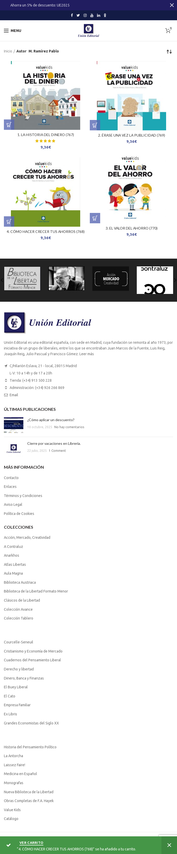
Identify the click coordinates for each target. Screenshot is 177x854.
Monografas (13, 783)
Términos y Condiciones (23, 496)
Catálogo (11, 819)
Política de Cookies (19, 514)
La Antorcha (13, 756)
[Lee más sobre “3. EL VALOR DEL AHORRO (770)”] (95, 218)
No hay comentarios (69, 427)
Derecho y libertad (19, 669)
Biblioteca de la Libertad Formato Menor (36, 591)
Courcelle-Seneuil (18, 642)
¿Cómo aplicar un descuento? (50, 420)
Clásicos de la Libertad (22, 600)
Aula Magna (13, 573)
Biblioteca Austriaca (20, 582)
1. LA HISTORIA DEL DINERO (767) (45, 134)
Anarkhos (11, 555)
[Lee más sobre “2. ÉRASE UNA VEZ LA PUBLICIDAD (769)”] (95, 125)
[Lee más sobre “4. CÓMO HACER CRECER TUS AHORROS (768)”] (9, 221)
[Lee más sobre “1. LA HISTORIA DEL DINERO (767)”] (9, 124)
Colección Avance (18, 609)
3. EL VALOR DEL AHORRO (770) (131, 228)
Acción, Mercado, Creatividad (27, 537)
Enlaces (10, 487)
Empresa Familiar (17, 705)
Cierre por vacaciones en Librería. (54, 443)
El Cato (9, 696)
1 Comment (57, 450)
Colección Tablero (18, 618)
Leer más (86, 354)
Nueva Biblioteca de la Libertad (28, 792)
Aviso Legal (13, 504)
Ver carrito (31, 842)
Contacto (11, 478)
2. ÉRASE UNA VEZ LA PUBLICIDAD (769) (131, 135)
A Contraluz (13, 546)
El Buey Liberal (16, 687)
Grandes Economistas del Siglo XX (31, 723)
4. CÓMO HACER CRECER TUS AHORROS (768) (45, 231)
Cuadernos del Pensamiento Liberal (32, 660)
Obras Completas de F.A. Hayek (29, 801)
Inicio (8, 51)
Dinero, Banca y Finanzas (24, 678)
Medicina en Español (20, 774)
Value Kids (12, 810)
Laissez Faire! (14, 765)
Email (14, 395)
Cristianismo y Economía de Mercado (33, 651)
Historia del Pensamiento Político (30, 747)
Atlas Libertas (15, 564)
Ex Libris (10, 714)
